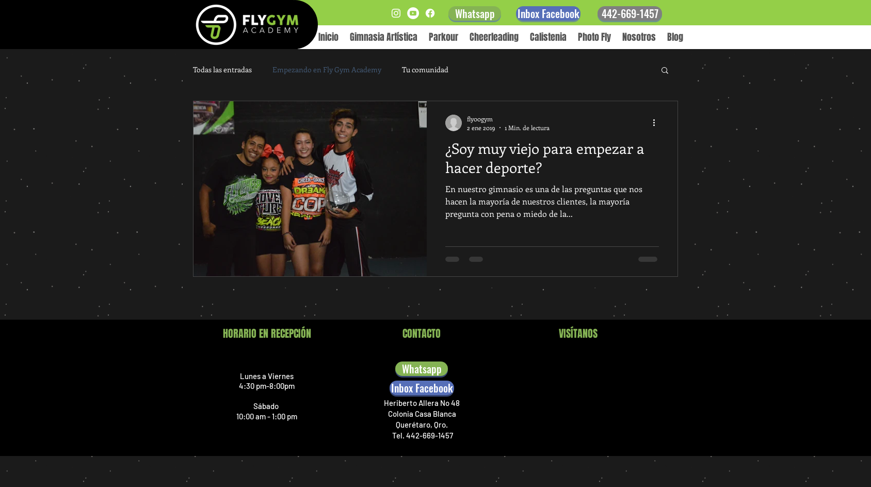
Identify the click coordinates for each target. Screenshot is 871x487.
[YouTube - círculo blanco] (413, 13)
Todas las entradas (222, 69)
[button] (665, 71)
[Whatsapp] (474, 13)
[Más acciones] (657, 123)
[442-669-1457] (630, 13)
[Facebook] (430, 13)
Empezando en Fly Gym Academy (326, 69)
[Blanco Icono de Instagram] (396, 13)
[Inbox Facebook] (548, 13)
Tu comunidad (425, 69)
